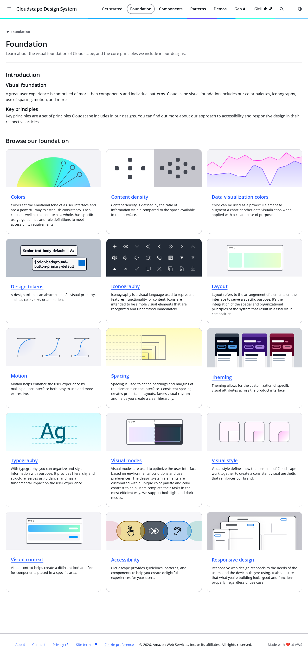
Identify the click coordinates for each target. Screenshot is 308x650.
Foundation (140, 9)
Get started (112, 9)
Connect (96, 630)
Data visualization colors (262, 188)
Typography (91, 449)
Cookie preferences (177, 630)
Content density (174, 188)
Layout (242, 278)
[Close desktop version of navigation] (9, 9)
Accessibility (170, 549)
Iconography (170, 278)
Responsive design (255, 549)
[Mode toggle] (299, 9)
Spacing (165, 363)
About (78, 630)
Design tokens (94, 278)
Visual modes (171, 449)
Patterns (198, 9)
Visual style (247, 449)
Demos (220, 9)
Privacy (119, 630)
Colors (85, 188)
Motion (86, 363)
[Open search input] (281, 9)
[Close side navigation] (60, 26)
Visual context (94, 549)
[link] (134, 31)
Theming (244, 364)
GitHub (263, 9)
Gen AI (240, 9)
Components (171, 9)
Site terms (144, 630)
